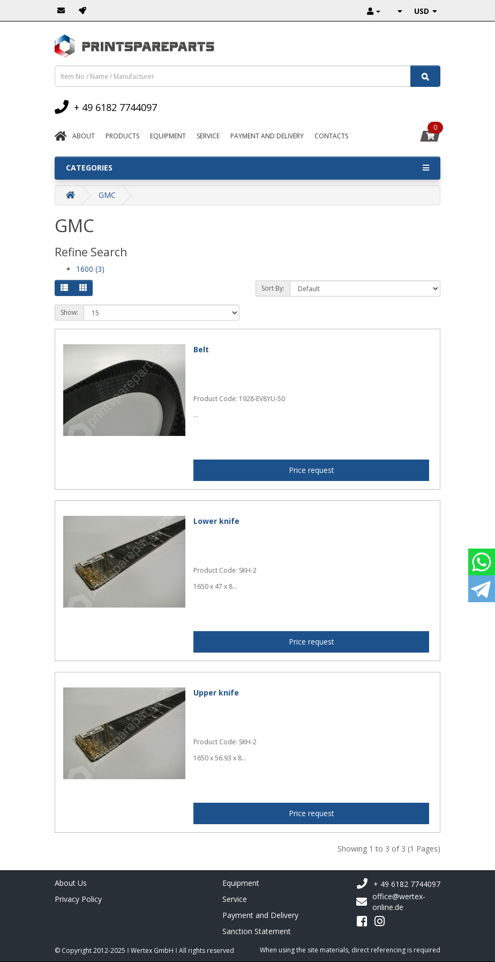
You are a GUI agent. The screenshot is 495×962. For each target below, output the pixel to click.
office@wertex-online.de (390, 901)
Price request (311, 470)
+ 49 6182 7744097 (398, 884)
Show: (69, 312)
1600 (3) (90, 269)
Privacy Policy (78, 899)
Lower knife (216, 521)
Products (122, 135)
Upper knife (216, 692)
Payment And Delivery (267, 135)
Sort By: (272, 288)
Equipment (168, 135)
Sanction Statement (256, 931)
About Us (71, 883)
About (83, 135)
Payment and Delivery (260, 915)
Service (208, 135)
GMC (107, 195)
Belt (201, 349)
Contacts (331, 135)
